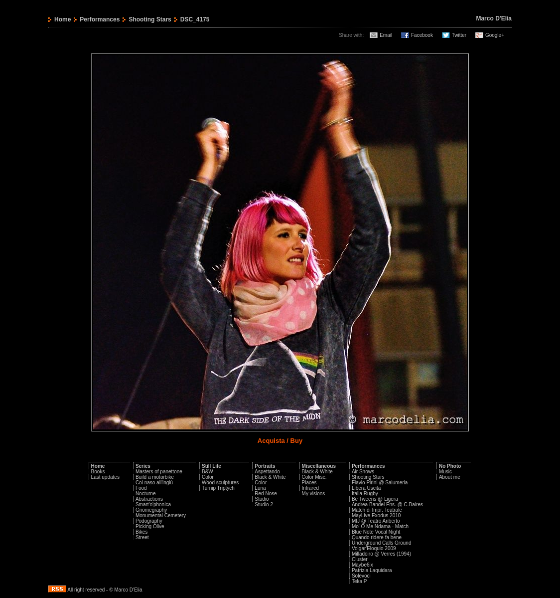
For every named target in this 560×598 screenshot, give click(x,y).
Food (141, 488)
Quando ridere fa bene (377, 537)
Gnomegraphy (151, 510)
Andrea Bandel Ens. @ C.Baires (387, 504)
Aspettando (267, 471)
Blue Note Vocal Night (376, 532)
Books (98, 471)
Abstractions (149, 499)
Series (143, 466)
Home (62, 19)
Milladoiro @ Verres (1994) (381, 554)
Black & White (270, 477)
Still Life (211, 466)
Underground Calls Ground (382, 543)
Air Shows (363, 471)
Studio (262, 499)
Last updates (105, 477)
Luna (260, 488)
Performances (100, 19)
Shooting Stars (150, 19)
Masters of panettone (159, 471)
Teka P (359, 581)
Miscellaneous (319, 466)
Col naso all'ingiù (154, 482)
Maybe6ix (362, 565)
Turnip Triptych (218, 488)
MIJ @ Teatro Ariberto (376, 521)
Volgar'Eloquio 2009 (374, 548)
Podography (149, 521)
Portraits (265, 466)
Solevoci (361, 576)
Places (309, 482)
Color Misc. (314, 477)
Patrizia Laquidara (372, 570)
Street (142, 537)
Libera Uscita (366, 488)
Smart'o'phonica (153, 504)
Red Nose (266, 493)
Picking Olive (150, 526)
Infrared (310, 488)
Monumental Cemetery (161, 515)
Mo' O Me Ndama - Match (380, 526)
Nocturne (146, 493)
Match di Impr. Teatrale (377, 510)
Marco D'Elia (494, 18)
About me (449, 477)
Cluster (360, 559)
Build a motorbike (155, 477)
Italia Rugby (365, 493)
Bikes (141, 532)
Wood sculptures (220, 482)
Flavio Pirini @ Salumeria (380, 482)
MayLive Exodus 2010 (376, 515)
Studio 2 (264, 504)
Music (445, 471)
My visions (313, 493)
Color (208, 477)
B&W (207, 471)
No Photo (450, 466)
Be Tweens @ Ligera (375, 499)
